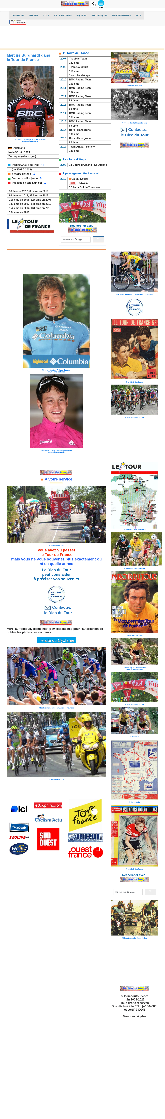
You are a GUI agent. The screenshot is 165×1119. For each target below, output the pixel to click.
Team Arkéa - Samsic (82, 146)
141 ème (74, 150)
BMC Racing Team (80, 79)
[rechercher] (75, 240)
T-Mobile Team (78, 58)
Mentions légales (134, 1016)
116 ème (74, 71)
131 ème (74, 134)
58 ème (73, 100)
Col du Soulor (79, 179)
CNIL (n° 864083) (146, 1006)
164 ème (74, 92)
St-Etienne (101, 164)
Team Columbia (78, 67)
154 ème (74, 117)
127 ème (74, 62)
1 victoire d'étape (79, 75)
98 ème (73, 109)
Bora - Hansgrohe (80, 130)
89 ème (73, 125)
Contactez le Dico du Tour (56, 610)
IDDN (141, 1009)
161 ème (74, 83)
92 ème (73, 142)
